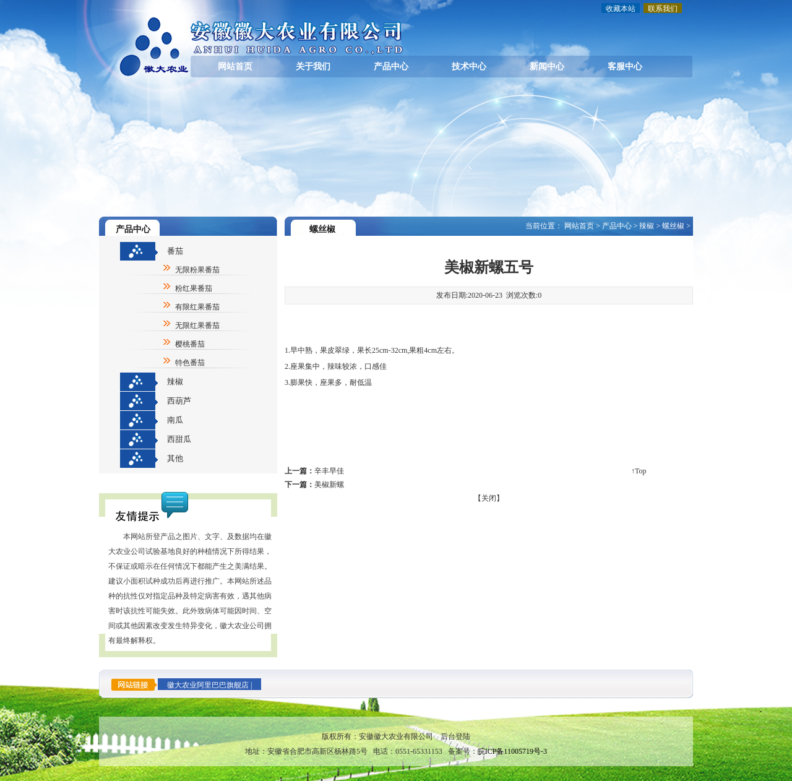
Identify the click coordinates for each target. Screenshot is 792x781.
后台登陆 (455, 736)
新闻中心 (547, 66)
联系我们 (663, 8)
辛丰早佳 (329, 471)
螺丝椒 (673, 226)
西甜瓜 (179, 439)
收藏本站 (620, 8)
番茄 (175, 251)
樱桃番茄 (190, 344)
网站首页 (235, 66)
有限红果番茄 (197, 307)
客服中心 (625, 66)
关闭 (488, 498)
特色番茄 (190, 362)
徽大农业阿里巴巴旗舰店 (208, 685)
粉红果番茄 (193, 288)
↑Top (639, 471)
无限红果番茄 (197, 325)
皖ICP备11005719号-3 (512, 751)
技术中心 (469, 66)
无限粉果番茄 (197, 269)
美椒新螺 (329, 484)
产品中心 (391, 66)
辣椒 (175, 381)
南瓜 (175, 420)
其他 (175, 458)
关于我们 (313, 66)
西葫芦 (179, 400)
